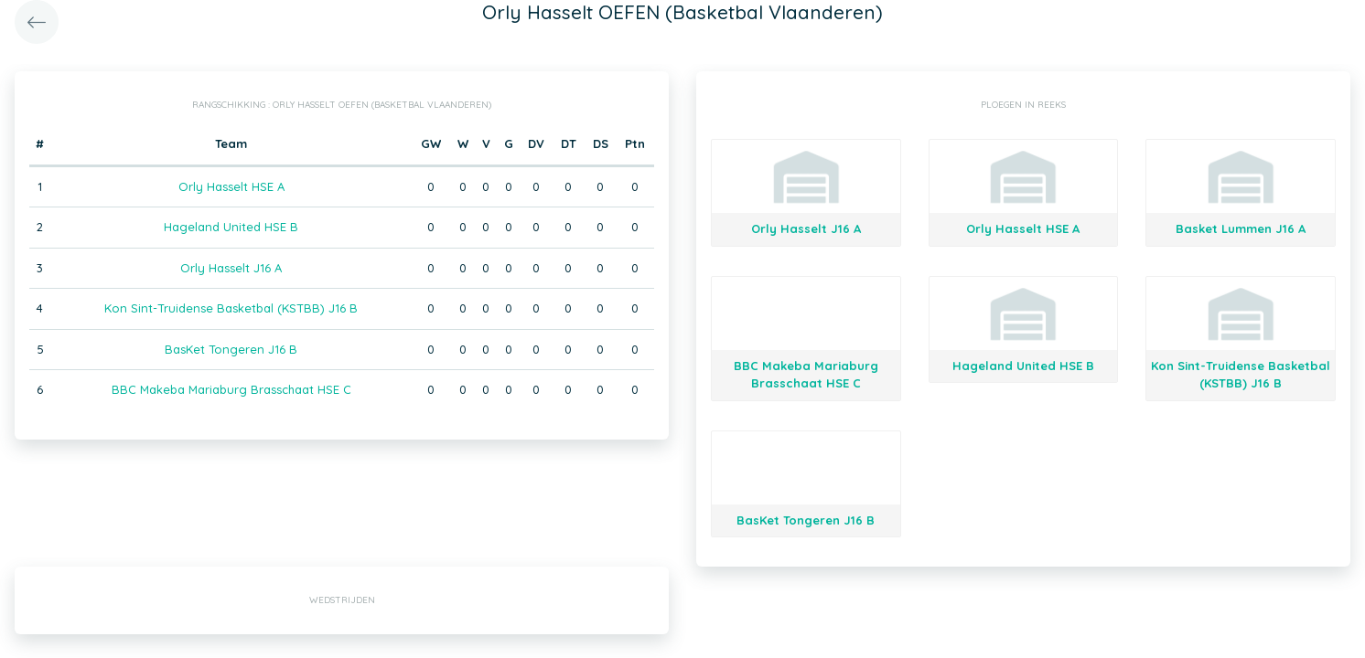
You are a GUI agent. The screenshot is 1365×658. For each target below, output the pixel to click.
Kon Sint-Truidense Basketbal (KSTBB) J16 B (231, 308)
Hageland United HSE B (231, 226)
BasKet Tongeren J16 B (231, 349)
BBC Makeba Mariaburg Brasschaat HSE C (231, 389)
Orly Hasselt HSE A (231, 186)
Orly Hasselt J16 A (231, 267)
